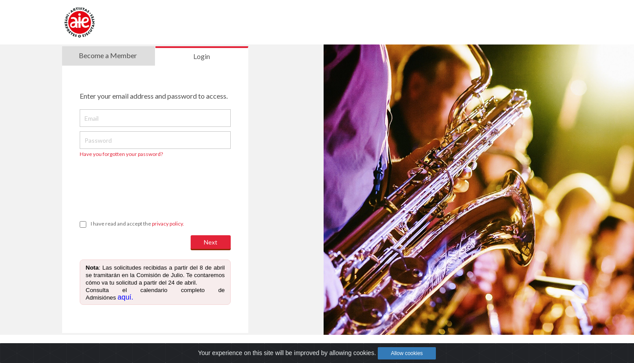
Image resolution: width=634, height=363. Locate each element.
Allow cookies (407, 353)
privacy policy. (168, 223)
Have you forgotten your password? (121, 154)
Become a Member (108, 55)
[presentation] (147, 184)
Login (201, 56)
